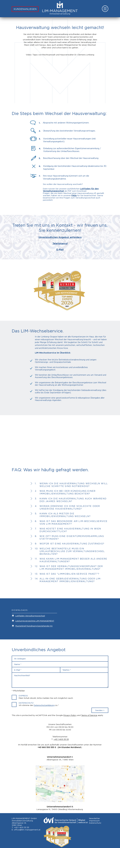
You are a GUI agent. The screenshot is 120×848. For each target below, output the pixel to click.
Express (23, 695)
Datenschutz (26, 703)
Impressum (94, 820)
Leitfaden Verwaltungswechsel (30, 616)
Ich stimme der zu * (39, 705)
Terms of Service (89, 715)
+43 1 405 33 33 (61, 739)
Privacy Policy (70, 715)
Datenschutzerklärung (44, 705)
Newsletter (94, 818)
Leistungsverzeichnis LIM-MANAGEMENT (34, 621)
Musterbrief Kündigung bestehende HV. (34, 626)
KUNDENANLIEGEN (25, 9)
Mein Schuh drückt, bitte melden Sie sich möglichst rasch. (46, 698)
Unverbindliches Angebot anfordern (60, 237)
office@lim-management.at (27, 830)
